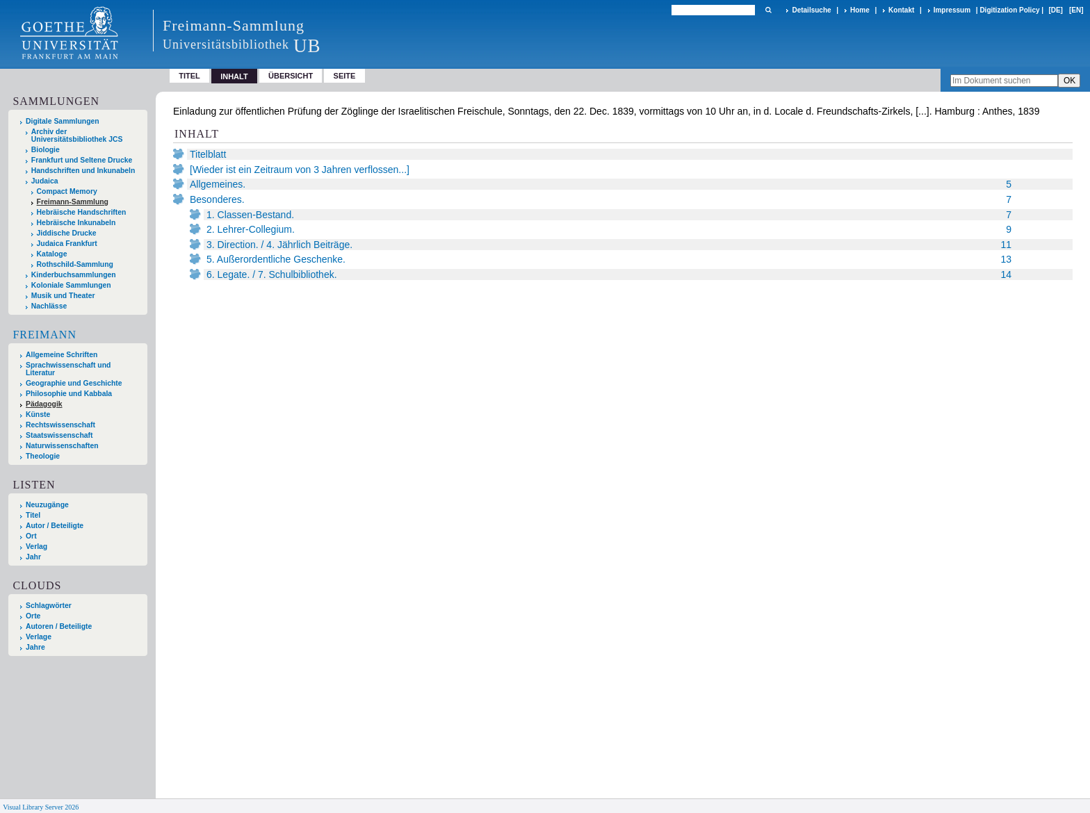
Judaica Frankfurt (67, 243)
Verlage (38, 637)
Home (860, 10)
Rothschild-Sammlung (75, 264)
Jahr (33, 557)
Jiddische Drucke (67, 233)
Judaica (44, 181)
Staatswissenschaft (59, 435)
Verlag (36, 546)
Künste (38, 414)
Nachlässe (49, 306)
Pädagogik (44, 404)
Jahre (35, 647)
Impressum (952, 10)
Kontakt (901, 10)
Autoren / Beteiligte (59, 626)
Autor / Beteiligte (54, 525)
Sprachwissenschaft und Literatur (68, 369)
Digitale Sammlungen (62, 121)
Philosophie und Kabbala (69, 393)
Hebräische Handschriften (82, 212)
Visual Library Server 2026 (41, 807)
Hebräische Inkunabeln (76, 223)
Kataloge (52, 254)
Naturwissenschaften (62, 446)
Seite (345, 76)
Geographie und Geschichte (74, 383)
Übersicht (290, 76)
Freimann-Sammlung (72, 202)
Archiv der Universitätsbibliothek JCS (77, 135)
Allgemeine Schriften (61, 355)
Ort (31, 536)
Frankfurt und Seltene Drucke (82, 160)
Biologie (45, 150)
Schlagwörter (49, 605)
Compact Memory (67, 191)
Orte (33, 616)
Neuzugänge (47, 505)
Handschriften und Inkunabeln (83, 170)
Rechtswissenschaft (60, 425)
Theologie (43, 456)
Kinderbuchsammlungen (73, 275)
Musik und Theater (63, 295)
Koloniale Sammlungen (71, 285)
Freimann (44, 334)
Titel (189, 76)
